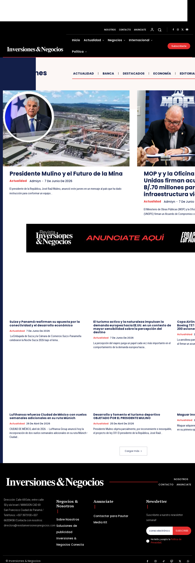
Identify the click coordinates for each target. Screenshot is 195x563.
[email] (159, 527)
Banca (108, 73)
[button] (159, 29)
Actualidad (83, 73)
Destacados (133, 73)
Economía (161, 73)
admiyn (35, 188)
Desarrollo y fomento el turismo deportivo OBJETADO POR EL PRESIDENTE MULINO (125, 412)
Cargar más (133, 447)
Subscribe (182, 526)
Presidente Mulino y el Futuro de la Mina (60, 177)
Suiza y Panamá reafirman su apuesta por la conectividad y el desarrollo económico (44, 323)
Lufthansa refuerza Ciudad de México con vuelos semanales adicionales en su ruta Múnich (47, 412)
